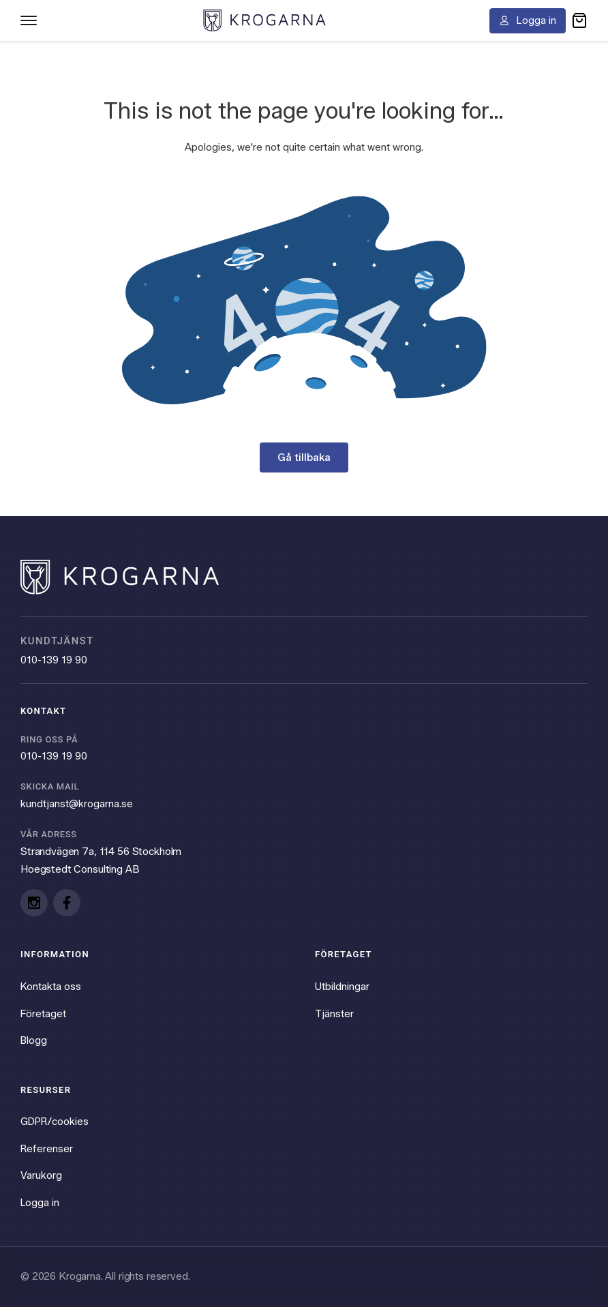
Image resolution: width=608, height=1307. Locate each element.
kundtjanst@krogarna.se (76, 802)
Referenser (47, 1148)
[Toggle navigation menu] (29, 20)
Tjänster (334, 1013)
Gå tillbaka (304, 457)
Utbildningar (342, 986)
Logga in (40, 1203)
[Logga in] (527, 20)
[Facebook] (66, 902)
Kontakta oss (51, 986)
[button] (579, 20)
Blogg (34, 1040)
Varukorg (41, 1175)
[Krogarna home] (264, 20)
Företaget (43, 1013)
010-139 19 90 (53, 658)
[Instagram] (34, 902)
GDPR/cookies (55, 1121)
